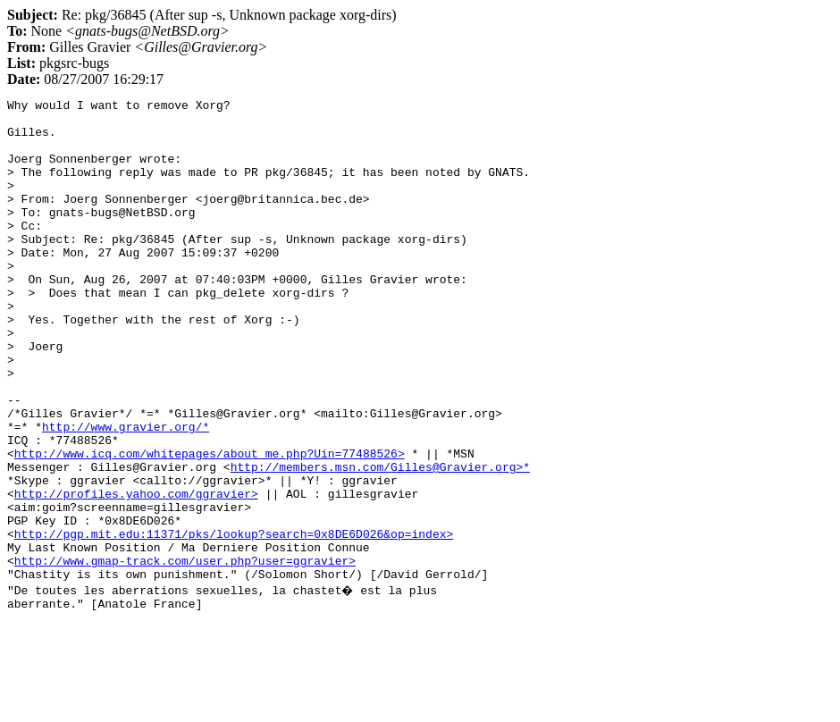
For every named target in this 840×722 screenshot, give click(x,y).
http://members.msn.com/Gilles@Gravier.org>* (380, 541)
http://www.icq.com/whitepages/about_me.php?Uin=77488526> (209, 525)
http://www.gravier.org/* (125, 493)
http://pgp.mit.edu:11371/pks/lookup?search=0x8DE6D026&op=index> (233, 622)
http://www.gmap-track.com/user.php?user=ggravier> (185, 654)
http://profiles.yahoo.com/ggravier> (136, 574)
